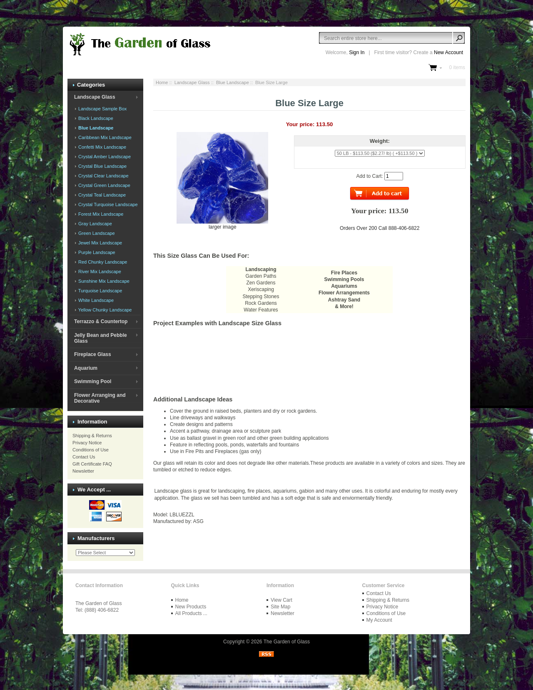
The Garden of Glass (287, 642)
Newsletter (83, 470)
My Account (379, 620)
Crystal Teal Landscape (101, 194)
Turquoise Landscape (99, 290)
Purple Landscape (96, 252)
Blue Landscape (232, 82)
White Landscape (95, 300)
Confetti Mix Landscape (101, 146)
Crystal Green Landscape (103, 185)
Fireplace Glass (92, 354)
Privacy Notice (87, 442)
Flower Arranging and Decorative (100, 398)
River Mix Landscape (99, 271)
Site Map (280, 607)
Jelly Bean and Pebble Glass (100, 338)
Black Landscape (95, 118)
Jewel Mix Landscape (99, 242)
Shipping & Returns (92, 435)
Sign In (356, 52)
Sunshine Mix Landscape (103, 281)
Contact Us (83, 456)
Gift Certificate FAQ (92, 463)
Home (162, 82)
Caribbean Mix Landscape (104, 137)
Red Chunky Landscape (102, 261)
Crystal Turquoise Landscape (107, 204)
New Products (191, 607)
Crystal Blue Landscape (102, 166)
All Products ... (191, 613)
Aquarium (85, 368)
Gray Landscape (94, 223)
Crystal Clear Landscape (103, 175)
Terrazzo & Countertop (100, 321)
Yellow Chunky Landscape (104, 309)
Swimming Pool (92, 381)
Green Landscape (96, 233)
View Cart (281, 600)
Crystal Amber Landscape (104, 156)
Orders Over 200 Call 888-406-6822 (379, 228)
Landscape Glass (192, 82)
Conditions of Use (90, 449)
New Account (448, 52)
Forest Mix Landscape (100, 214)
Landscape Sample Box (102, 108)
